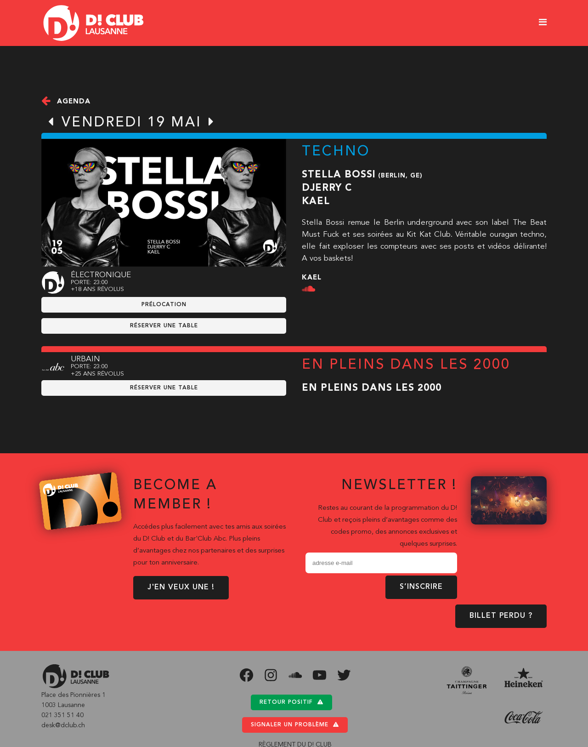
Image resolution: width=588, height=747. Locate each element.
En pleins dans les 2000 (371, 388)
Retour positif (291, 702)
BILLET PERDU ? (500, 616)
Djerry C (327, 188)
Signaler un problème (295, 725)
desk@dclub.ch (63, 725)
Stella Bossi (339, 175)
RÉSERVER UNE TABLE (164, 326)
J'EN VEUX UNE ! (181, 587)
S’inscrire (421, 587)
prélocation (164, 305)
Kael (316, 201)
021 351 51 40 (62, 715)
